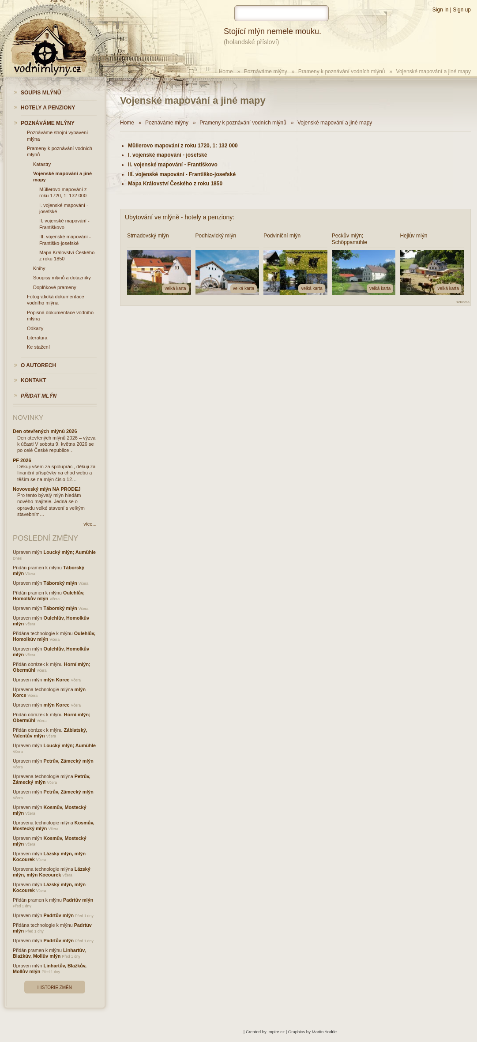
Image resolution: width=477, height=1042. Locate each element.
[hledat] (281, 13)
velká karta (175, 288)
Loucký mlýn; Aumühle (70, 552)
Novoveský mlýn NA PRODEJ (47, 489)
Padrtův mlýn (78, 900)
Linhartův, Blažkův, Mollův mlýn (49, 953)
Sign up (462, 10)
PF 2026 (22, 460)
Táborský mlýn (60, 583)
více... (89, 524)
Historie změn (55, 987)
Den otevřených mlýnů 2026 (45, 431)
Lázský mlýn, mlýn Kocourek (51, 871)
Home (226, 71)
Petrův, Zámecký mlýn (69, 761)
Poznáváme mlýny (265, 71)
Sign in (440, 10)
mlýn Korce (57, 679)
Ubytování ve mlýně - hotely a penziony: (179, 217)
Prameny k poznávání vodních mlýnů (341, 71)
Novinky (28, 417)
